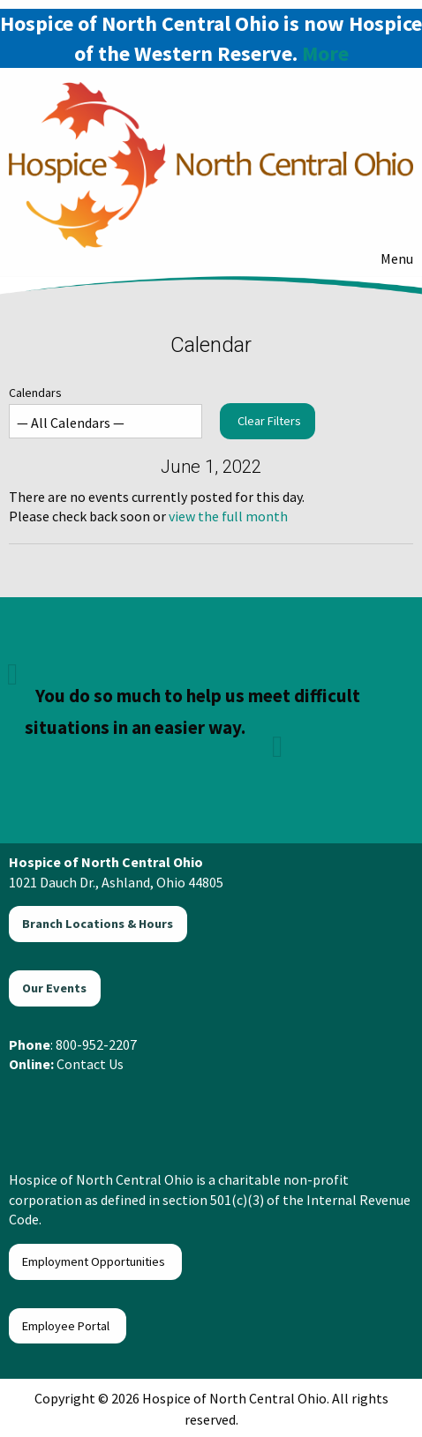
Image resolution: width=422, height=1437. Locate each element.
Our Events (54, 988)
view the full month (228, 516)
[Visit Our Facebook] (28, 1105)
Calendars (105, 411)
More (325, 53)
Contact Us (90, 1064)
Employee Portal (67, 1326)
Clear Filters (269, 421)
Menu (388, 258)
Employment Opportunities (95, 1261)
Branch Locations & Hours (97, 924)
